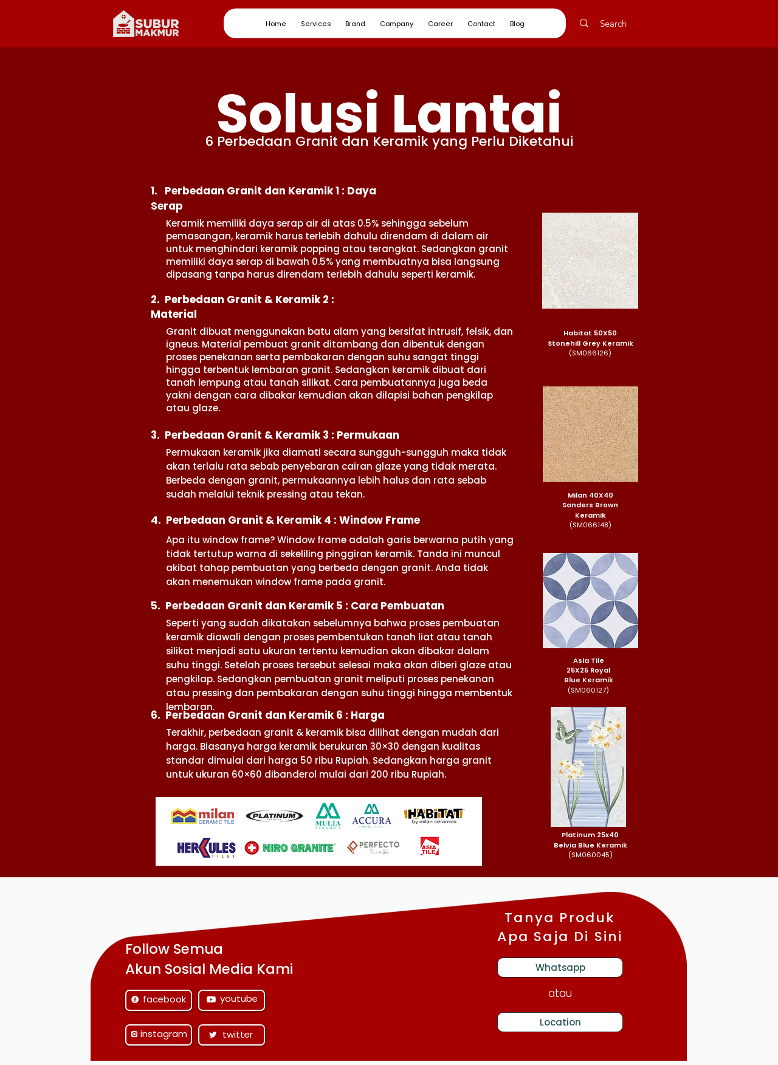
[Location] (560, 1022)
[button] (316, 23)
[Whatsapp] (560, 967)
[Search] (620, 23)
